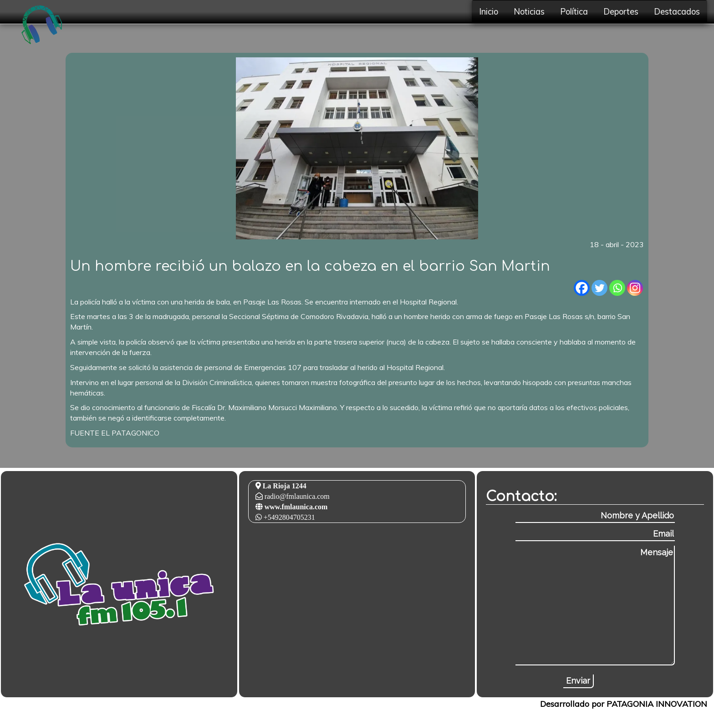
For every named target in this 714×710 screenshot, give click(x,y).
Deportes (620, 11)
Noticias (529, 11)
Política (574, 11)
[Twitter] (599, 288)
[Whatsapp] (617, 288)
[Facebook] (582, 288)
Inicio (488, 11)
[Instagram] (635, 288)
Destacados (677, 11)
